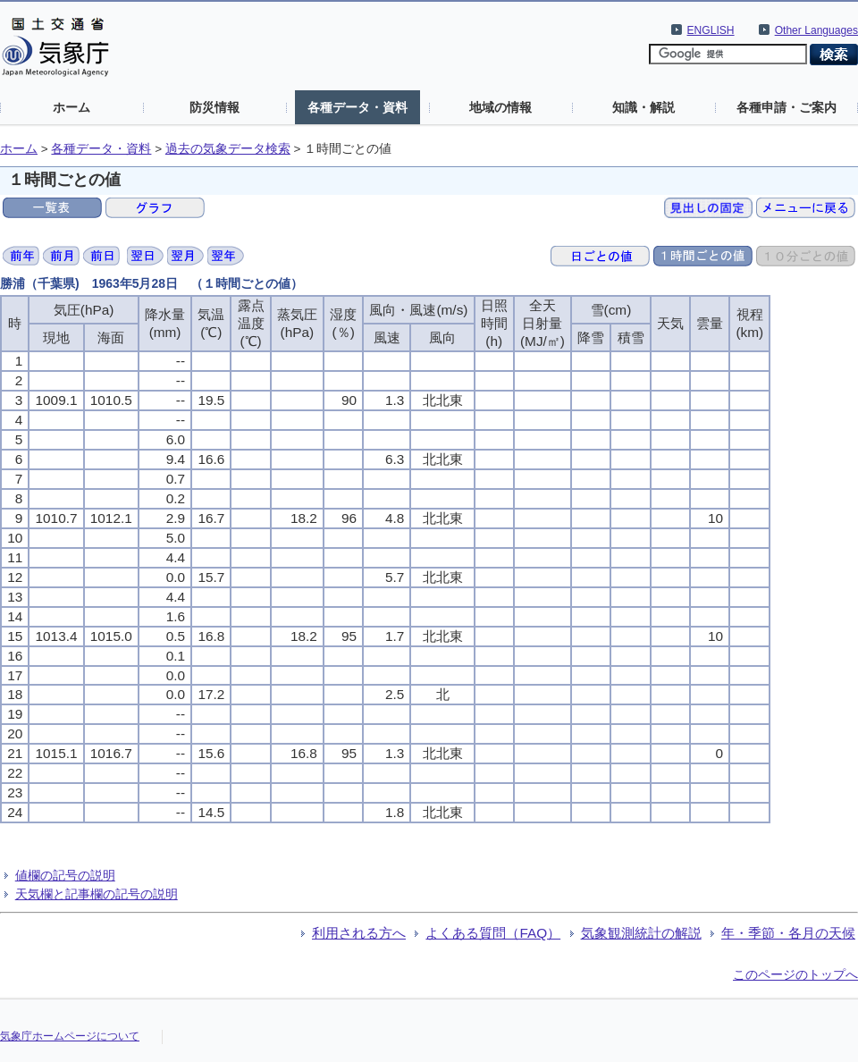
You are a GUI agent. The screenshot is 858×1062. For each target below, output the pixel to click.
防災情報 (214, 107)
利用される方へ (359, 932)
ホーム (71, 107)
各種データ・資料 (357, 107)
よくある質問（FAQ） (492, 932)
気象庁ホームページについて (69, 1036)
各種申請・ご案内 (786, 107)
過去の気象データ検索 (227, 149)
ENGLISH (711, 30)
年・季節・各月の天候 (788, 932)
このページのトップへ (795, 974)
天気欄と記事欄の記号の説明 (96, 894)
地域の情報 (500, 107)
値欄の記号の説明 (65, 875)
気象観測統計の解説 (641, 932)
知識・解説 (643, 107)
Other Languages (816, 30)
